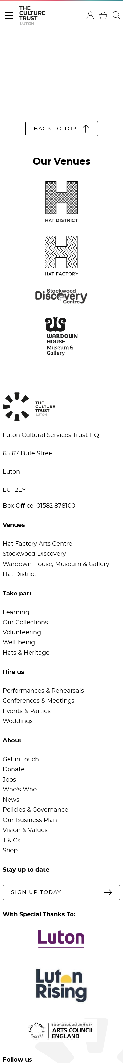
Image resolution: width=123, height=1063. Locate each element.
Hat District (19, 574)
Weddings (18, 721)
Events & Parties (27, 711)
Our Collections (25, 623)
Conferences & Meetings (38, 701)
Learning (16, 612)
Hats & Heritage (26, 653)
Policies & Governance (35, 810)
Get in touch (21, 759)
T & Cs (11, 841)
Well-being (19, 643)
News (11, 800)
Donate (14, 770)
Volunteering (22, 633)
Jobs (9, 780)
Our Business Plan (30, 820)
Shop (10, 851)
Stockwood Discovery (34, 554)
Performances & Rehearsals (43, 691)
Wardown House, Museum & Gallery (56, 564)
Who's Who (20, 790)
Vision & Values (25, 830)
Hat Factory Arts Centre (37, 544)
